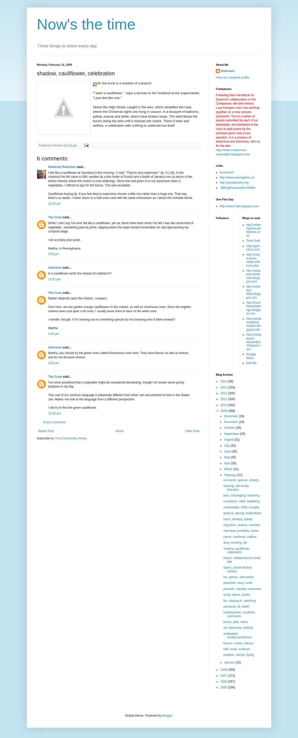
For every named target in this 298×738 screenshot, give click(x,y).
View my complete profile (232, 77)
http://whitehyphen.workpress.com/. (253, 230)
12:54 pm (54, 203)
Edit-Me (251, 363)
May (227, 457)
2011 (224, 399)
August (229, 439)
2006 (224, 681)
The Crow (55, 217)
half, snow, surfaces (236, 649)
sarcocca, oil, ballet (236, 606)
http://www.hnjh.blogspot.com (239, 206)
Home (119, 431)
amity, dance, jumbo (236, 594)
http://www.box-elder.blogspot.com (253, 292)
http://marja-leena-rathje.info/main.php (253, 260)
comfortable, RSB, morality (241, 507)
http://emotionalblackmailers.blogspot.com (253, 324)
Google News (251, 356)
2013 (224, 387)
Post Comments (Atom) (71, 438)
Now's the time (86, 24)
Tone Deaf (253, 240)
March (228, 469)
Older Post (192, 431)
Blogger (167, 715)
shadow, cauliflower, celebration (236, 550)
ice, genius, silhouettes (238, 577)
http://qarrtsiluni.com (253, 247)
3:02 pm (53, 363)
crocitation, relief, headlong (241, 501)
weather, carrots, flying (238, 655)
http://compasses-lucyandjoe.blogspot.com (253, 342)
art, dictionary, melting (238, 627)
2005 (224, 687)
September (232, 434)
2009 (224, 411)
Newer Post (46, 431)
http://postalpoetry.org (234, 182)
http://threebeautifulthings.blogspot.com (253, 308)
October (230, 428)
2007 (224, 676)
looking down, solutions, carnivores (239, 614)
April (227, 463)
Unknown (55, 267)
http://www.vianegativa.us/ (237, 177)
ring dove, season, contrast (241, 525)
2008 (224, 670)
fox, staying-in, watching (239, 601)
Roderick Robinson (62, 167)
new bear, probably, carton (241, 531)
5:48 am (53, 334)
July (227, 445)
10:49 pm (54, 413)
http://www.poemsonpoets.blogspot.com (253, 276)
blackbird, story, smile (237, 583)
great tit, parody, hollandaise (242, 513)
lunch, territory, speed (237, 519)
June (227, 451)
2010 (224, 405)
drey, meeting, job (235, 542)
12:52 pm (54, 279)
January (230, 662)
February (230, 475)
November (231, 422)
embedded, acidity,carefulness (237, 635)
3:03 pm (53, 254)
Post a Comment (54, 422)
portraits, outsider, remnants (242, 589)
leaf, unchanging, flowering (241, 495)
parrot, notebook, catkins (239, 537)
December (231, 416)
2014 (224, 381)
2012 (224, 393)
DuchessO (227, 172)
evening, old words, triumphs (236, 487)
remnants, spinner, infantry (241, 480)
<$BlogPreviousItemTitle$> (238, 188)
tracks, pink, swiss (235, 622)
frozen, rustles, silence (238, 643)
